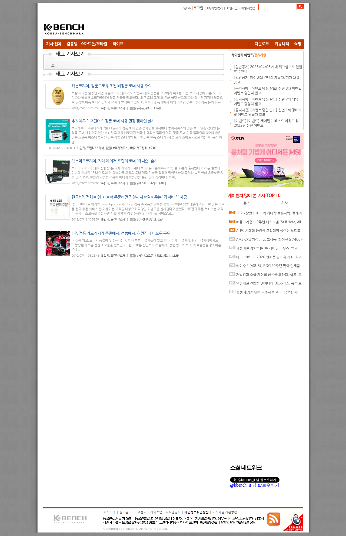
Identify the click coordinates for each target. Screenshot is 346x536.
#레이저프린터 (138, 148)
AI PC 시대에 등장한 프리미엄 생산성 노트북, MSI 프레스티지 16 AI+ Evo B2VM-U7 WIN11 (265, 232)
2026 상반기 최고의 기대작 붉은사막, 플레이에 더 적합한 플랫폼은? (265, 214)
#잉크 (152, 219)
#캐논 (140, 108)
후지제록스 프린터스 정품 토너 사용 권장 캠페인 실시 (113, 121)
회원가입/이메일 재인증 (241, 8)
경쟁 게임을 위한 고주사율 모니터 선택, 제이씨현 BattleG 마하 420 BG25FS (265, 293)
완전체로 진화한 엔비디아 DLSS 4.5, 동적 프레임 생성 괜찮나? (265, 284)
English (186, 8)
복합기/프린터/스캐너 (114, 108)
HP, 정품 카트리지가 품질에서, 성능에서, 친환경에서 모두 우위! (122, 233)
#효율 (175, 255)
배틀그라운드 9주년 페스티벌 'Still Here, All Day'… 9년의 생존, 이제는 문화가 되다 (265, 223)
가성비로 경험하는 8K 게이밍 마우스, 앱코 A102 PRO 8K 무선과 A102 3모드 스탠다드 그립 (265, 249)
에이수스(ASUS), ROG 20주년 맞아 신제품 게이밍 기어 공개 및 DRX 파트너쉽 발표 (264, 267)
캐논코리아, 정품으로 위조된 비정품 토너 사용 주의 (111, 86)
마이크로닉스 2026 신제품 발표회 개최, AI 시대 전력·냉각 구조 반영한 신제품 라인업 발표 (265, 258)
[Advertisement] (205, 25)
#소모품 (149, 255)
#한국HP (142, 219)
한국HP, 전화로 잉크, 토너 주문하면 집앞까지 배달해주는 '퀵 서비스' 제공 (129, 197)
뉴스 (247, 203)
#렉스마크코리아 (147, 183)
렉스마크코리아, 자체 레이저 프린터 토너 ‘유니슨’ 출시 (115, 161)
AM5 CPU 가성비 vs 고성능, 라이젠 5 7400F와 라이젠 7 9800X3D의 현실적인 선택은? (265, 241)
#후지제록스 (120, 148)
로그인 (198, 8)
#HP (139, 255)
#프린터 (159, 108)
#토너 (148, 108)
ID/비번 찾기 (215, 8)
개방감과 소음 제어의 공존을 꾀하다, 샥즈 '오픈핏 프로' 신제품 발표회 (265, 276)
